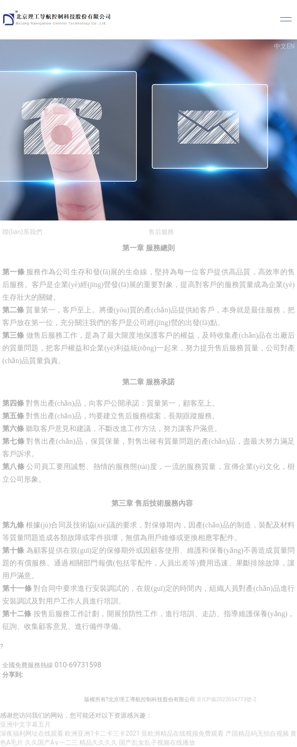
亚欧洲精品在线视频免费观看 (182, 733)
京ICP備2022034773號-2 (226, 699)
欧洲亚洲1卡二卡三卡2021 (102, 733)
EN (291, 46)
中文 (280, 46)
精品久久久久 (98, 742)
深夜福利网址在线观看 (31, 733)
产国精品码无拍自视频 (257, 733)
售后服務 (161, 231)
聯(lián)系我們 (22, 231)
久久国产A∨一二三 (51, 742)
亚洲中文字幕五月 (25, 724)
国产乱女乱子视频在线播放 (157, 742)
